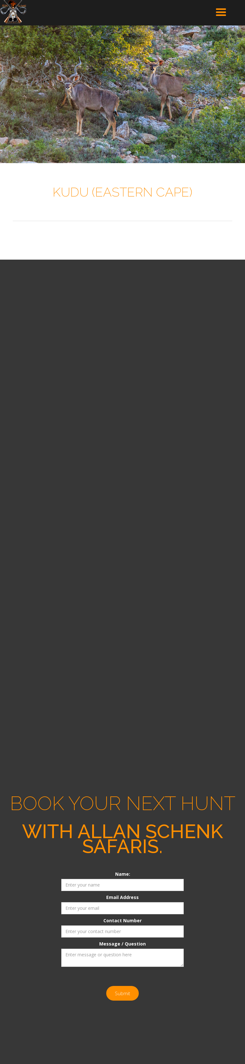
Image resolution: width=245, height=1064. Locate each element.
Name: (122, 874)
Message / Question (122, 944)
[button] (221, 12)
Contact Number (122, 920)
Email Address (122, 897)
